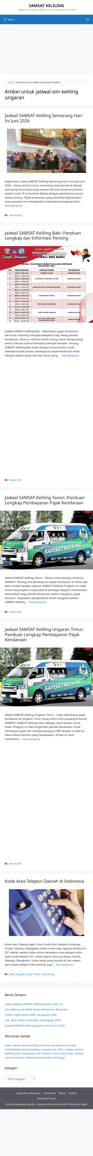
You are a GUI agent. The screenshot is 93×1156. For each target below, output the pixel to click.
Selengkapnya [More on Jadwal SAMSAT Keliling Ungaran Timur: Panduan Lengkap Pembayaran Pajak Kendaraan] (31, 739)
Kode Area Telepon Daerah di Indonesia (44, 881)
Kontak (72, 1093)
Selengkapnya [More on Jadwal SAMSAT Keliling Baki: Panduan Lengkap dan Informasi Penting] (70, 355)
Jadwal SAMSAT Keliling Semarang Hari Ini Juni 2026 (43, 118)
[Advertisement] (46, 49)
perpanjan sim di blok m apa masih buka (48, 1053)
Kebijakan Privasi (46, 1098)
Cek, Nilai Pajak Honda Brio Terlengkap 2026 (33, 1020)
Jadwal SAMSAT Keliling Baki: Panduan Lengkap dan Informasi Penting (43, 235)
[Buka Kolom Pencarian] (87, 19)
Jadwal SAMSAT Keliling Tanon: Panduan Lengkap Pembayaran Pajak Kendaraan (45, 500)
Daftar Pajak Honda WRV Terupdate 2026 (30, 1015)
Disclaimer (50, 1093)
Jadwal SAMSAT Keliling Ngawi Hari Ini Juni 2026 (35, 1025)
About (62, 1093)
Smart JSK (15, 480)
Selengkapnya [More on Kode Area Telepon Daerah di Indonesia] (65, 964)
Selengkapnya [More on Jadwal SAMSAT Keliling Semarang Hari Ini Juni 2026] (14, 205)
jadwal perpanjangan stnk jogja (45, 1057)
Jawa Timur (33, 974)
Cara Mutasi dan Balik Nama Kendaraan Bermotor (36, 1009)
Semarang (15, 215)
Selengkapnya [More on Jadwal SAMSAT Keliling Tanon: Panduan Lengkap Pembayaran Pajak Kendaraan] (37, 602)
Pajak (84, 1104)
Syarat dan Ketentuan (29, 1093)
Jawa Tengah (17, 974)
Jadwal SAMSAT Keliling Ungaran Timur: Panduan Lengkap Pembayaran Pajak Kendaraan (44, 634)
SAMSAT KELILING (46, 5)
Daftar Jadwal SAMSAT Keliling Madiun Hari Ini (34, 1004)
